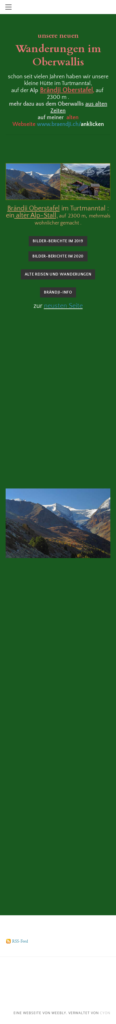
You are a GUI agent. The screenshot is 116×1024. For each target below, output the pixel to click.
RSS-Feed (20, 941)
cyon (105, 1012)
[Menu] (8, 7)
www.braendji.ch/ (59, 124)
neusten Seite (63, 306)
